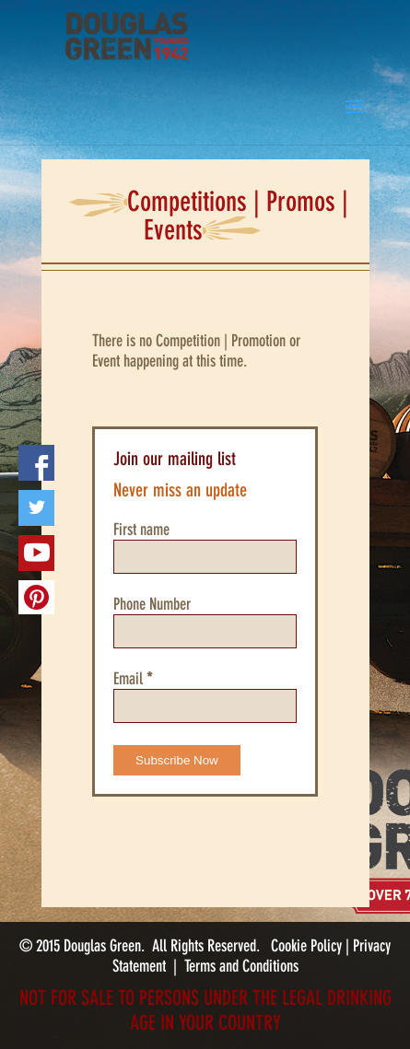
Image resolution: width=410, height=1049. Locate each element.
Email (132, 679)
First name (141, 529)
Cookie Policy (308, 946)
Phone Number (152, 604)
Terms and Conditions (241, 966)
